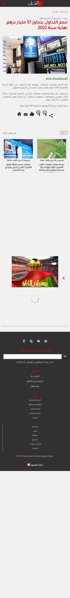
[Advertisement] (26, 298)
